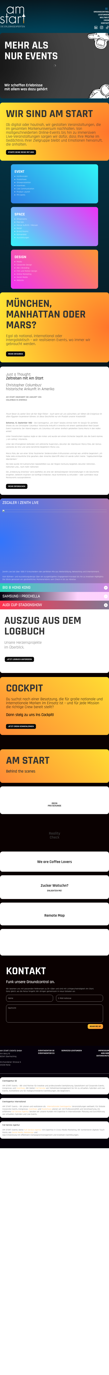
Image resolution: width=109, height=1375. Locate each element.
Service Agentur (21, 1225)
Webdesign (29, 1246)
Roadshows (47, 1222)
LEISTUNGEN (103, 14)
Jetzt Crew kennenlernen (21, 726)
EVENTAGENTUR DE (46, 1164)
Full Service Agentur (32, 1243)
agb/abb (105, 1167)
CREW (106, 20)
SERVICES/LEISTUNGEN (71, 1164)
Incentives (20, 1202)
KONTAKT (105, 23)
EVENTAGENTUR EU (46, 1167)
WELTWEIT (104, 17)
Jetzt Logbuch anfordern (19, 659)
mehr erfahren (15, 354)
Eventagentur (65, 1220)
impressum (103, 1164)
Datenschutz (102, 1169)
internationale (53, 1220)
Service (42, 1202)
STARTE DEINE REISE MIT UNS (21, 152)
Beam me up (95, 1140)
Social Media (17, 1246)
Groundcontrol (101, 11)
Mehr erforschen (16, 486)
